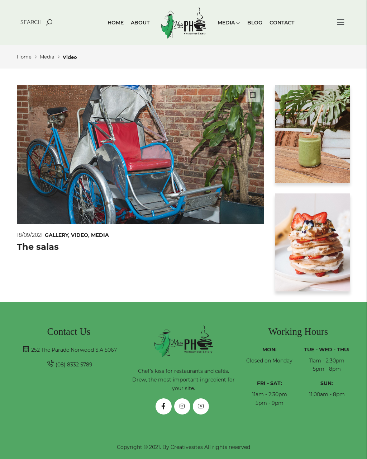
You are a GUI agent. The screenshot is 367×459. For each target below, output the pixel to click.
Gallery (58, 235)
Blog (254, 22)
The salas (38, 247)
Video (81, 235)
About (140, 22)
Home (116, 22)
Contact (282, 22)
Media (229, 22)
